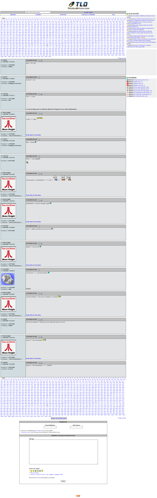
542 (84, 37)
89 (85, 19)
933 (26, 53)
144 (119, 21)
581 (77, 39)
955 (93, 53)
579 (71, 39)
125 (62, 21)
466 (102, 34)
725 (17, 45)
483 (29, 35)
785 (74, 47)
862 (59, 50)
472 (120, 34)
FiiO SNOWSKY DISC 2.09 (140, 96)
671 (102, 42)
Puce (43, 474)
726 (20, 45)
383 (99, 31)
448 (47, 34)
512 (117, 35)
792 (96, 47)
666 (87, 42)
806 (14, 48)
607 (32, 40)
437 (14, 34)
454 (65, 34)
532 (53, 37)
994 (87, 55)
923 (120, 51)
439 (20, 34)
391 (123, 31)
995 (90, 55)
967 (5, 55)
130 (77, 21)
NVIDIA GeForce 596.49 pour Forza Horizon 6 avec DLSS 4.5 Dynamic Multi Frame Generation (141, 39)
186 (123, 23)
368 (53, 31)
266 (117, 26)
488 (44, 35)
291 (68, 27)
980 (44, 55)
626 (90, 40)
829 (84, 48)
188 (5, 24)
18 (41, 18)
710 (96, 43)
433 (2, 34)
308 (120, 27)
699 (62, 43)
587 (96, 39)
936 (35, 53)
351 (2, 31)
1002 (112, 55)
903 (59, 51)
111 (20, 21)
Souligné (56, 474)
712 (102, 43)
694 (47, 43)
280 (35, 27)
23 (53, 18)
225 (117, 24)
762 (5, 47)
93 (95, 19)
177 (96, 23)
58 (11, 19)
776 (47, 47)
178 (99, 23)
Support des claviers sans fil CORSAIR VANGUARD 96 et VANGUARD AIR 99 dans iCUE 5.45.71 (139, 33)
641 (11, 42)
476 (8, 35)
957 (99, 53)
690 (35, 43)
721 (5, 45)
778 (53, 47)
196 (29, 24)
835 (102, 48)
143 (116, 21)
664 (81, 42)
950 (77, 53)
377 (81, 31)
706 (84, 43)
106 (5, 21)
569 (41, 39)
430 (117, 32)
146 (2, 23)
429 (114, 32)
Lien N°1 (33, 474)
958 (102, 53)
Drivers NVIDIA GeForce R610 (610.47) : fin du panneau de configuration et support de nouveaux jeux (141, 19)
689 (32, 43)
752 (99, 45)
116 (34, 21)
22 (51, 18)
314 (14, 29)
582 (81, 39)
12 (27, 18)
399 (23, 32)
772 (35, 47)
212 (77, 24)
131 (80, 21)
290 (65, 27)
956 (96, 53)
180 (105, 23)
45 (106, 18)
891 (23, 51)
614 (53, 40)
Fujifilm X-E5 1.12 (138, 81)
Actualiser (38, 14)
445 (38, 34)
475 (5, 35)
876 (102, 50)
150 (14, 23)
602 (17, 40)
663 (77, 42)
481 (23, 35)
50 (118, 18)
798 (114, 47)
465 (99, 34)
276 (23, 27)
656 (56, 42)
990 (74, 55)
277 (26, 27)
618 (65, 40)
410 (56, 32)
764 (11, 47)
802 (2, 48)
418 (80, 32)
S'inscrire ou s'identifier (88, 14)
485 (35, 35)
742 (68, 45)
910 (81, 51)
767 (20, 47)
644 (20, 42)
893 (29, 51)
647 (29, 42)
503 (90, 35)
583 (84, 39)
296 (84, 27)
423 (96, 32)
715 (111, 43)
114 (29, 21)
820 (56, 48)
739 (59, 45)
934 (29, 53)
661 (71, 42)
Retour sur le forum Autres (58, 418)
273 (14, 27)
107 (8, 21)
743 (71, 45)
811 (29, 48)
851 (26, 50)
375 (74, 31)
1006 (2, 56)
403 (35, 32)
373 (68, 31)
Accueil (86, 12)
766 (17, 47)
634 (114, 40)
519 (14, 37)
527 (38, 37)
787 (81, 47)
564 (26, 39)
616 (59, 40)
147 (5, 23)
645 (23, 42)
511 (114, 35)
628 (96, 40)
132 (83, 21)
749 (90, 45)
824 (68, 48)
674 (111, 42)
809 (23, 48)
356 (17, 31)
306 (114, 27)
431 (120, 32)
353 (8, 31)
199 (38, 24)
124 (59, 21)
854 (35, 50)
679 (2, 43)
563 (23, 39)
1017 (42, 56)
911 (83, 51)
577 (65, 39)
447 (44, 34)
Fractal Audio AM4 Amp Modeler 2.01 (142, 90)
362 (35, 31)
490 (50, 35)
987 (65, 55)
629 (99, 40)
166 (62, 23)
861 (56, 50)
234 (20, 26)
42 (99, 18)
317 (23, 29)
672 (105, 42)
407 (47, 32)
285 (50, 27)
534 (59, 37)
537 (68, 37)
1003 (116, 55)
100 (112, 19)
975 (29, 55)
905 (65, 51)
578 (68, 39)
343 (102, 29)
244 (50, 26)
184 (117, 23)
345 (108, 29)
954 (90, 53)
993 (84, 55)
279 (32, 27)
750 (93, 45)
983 (53, 55)
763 (8, 47)
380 (90, 31)
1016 (38, 56)
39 (91, 18)
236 (26, 26)
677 (120, 42)
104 (124, 19)
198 (35, 24)
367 (50, 31)
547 (99, 37)
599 (8, 40)
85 (76, 19)
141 (110, 21)
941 (50, 53)
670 (99, 42)
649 (35, 42)
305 (111, 27)
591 (108, 39)
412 (62, 32)
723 (11, 45)
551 (111, 37)
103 (121, 19)
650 (38, 42)
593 (114, 39)
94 (97, 19)
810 (26, 48)
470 (114, 34)
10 (22, 18)
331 (65, 29)
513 (120, 35)
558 (8, 39)
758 (117, 45)
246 (56, 26)
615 (56, 40)
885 (5, 51)
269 (2, 27)
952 (84, 53)
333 (71, 29)
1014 (31, 56)
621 (74, 40)
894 (32, 51)
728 (26, 45)
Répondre (13, 14)
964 (120, 53)
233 (17, 26)
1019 (49, 56)
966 (2, 55)
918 (105, 51)
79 (61, 19)
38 (89, 18)
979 (41, 55)
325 (47, 29)
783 (68, 47)
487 (41, 35)
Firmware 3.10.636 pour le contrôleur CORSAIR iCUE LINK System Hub (139, 46)
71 (42, 19)
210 (71, 24)
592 (111, 39)
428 (111, 32)
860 (53, 50)
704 (77, 43)
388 (114, 31)
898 (44, 51)
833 (96, 48)
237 (29, 26)
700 (65, 43)
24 (56, 18)
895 (35, 51)
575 (59, 39)
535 (62, 37)
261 (102, 26)
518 (11, 37)
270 (5, 27)
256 (87, 26)
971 (17, 55)
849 (20, 50)
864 (65, 50)
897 (41, 51)
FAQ (113, 14)
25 (58, 18)
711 (99, 43)
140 (107, 21)
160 (44, 23)
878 (108, 50)
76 (54, 19)
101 (115, 19)
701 (68, 43)
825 (71, 48)
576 (62, 39)
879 (111, 50)
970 (14, 55)
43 (101, 18)
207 (62, 24)
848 (17, 50)
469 (111, 34)
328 (56, 29)
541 (81, 37)
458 (77, 34)
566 (32, 39)
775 (44, 47)
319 (29, 29)
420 (87, 32)
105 (2, 21)
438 (17, 34)
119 (43, 21)
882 (120, 50)
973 (23, 55)
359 (26, 31)
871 (87, 50)
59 (14, 19)
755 (108, 45)
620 (71, 40)
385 (105, 31)
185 (120, 23)
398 (20, 32)
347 (114, 29)
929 (14, 53)
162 (50, 23)
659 (65, 42)
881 (117, 50)
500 (81, 35)
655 (53, 42)
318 (26, 29)
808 (20, 48)
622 (77, 40)
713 (105, 43)
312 (8, 29)
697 (56, 43)
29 (68, 18)
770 (29, 47)
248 (62, 26)
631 (105, 40)
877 (105, 50)
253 (77, 26)
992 (81, 55)
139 (104, 21)
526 (35, 37)
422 (93, 32)
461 (87, 34)
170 (74, 23)
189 (8, 24)
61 (18, 19)
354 (11, 31)
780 (59, 47)
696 (53, 43)
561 (17, 39)
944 (59, 53)
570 (44, 39)
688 (29, 43)
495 (65, 35)
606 (29, 40)
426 (105, 32)
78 (59, 19)
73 (47, 19)
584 (87, 39)
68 (35, 19)
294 (77, 27)
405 (41, 32)
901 (53, 51)
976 (32, 55)
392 (2, 32)
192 (17, 24)
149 (11, 23)
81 (66, 19)
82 (68, 19)
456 (71, 34)
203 (50, 24)
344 (105, 29)
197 (32, 24)
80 (64, 19)
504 (93, 35)
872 (90, 50)
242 (44, 26)
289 (62, 27)
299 (93, 27)
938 (41, 53)
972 (20, 55)
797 (111, 47)
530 (47, 37)
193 (20, 24)
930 (17, 53)
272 (11, 27)
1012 (24, 56)
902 (56, 51)
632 (108, 40)
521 (20, 37)
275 (20, 27)
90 (88, 19)
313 (11, 29)
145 (123, 21)
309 (123, 27)
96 (102, 19)
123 (56, 21)
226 (120, 24)
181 (108, 23)
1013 (27, 56)
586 (93, 39)
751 (96, 45)
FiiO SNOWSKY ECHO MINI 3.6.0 (142, 94)
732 (38, 45)
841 (120, 48)
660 (68, 42)
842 (123, 48)
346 (111, 29)
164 (56, 23)
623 (80, 40)
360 (29, 31)
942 (53, 53)
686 (23, 43)
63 (23, 19)
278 (29, 27)
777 (50, 47)
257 (90, 26)
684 (17, 43)
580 (74, 39)
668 (93, 42)
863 (62, 50)
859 (50, 50)
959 (105, 53)
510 (111, 35)
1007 (5, 56)
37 (87, 18)
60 (16, 19)
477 (11, 35)
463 (93, 34)
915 (96, 51)
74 (49, 19)
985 (59, 55)
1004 (120, 55)
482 (26, 35)
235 (23, 26)
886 (8, 51)
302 (102, 27)
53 (125, 18)
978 (38, 55)
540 (77, 37)
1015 (35, 56)
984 (56, 55)
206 (59, 24)
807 (17, 48)
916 (99, 51)
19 (44, 18)
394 (8, 32)
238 (32, 26)
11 (25, 18)
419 (84, 32)
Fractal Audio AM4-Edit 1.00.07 (141, 87)
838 (111, 48)
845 (8, 50)
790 (90, 47)
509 (108, 35)
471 (117, 34)
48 (113, 18)
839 (114, 48)
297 (87, 27)
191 (14, 24)
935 (32, 53)
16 (37, 18)
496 (68, 35)
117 (37, 21)
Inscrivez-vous (25, 432)
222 (108, 24)
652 (44, 42)
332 (68, 29)
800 (120, 47)
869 (81, 50)
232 (14, 26)
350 (123, 29)
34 (80, 18)
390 (120, 31)
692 (41, 43)
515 (2, 37)
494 (62, 35)
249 (65, 26)
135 (92, 21)
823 (65, 48)
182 (111, 23)
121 (50, 21)
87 (80, 19)
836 (105, 48)
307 (117, 27)
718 (120, 43)
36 (84, 18)
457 (74, 34)
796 (108, 47)
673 (108, 42)
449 (50, 34)
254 (81, 26)
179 (102, 23)
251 (71, 26)
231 (11, 26)
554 (120, 37)
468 (108, 34)
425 (102, 32)
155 (29, 23)
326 (50, 29)
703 (74, 43)
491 (53, 35)
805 (11, 48)
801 (123, 47)
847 (14, 50)
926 (5, 53)
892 (26, 51)
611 (44, 40)
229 (5, 26)
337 (84, 29)
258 (93, 26)
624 (84, 40)
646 (26, 42)
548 (102, 37)
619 (68, 40)
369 (56, 31)
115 (32, 21)
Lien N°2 (39, 474)
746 (81, 45)
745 (77, 45)
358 (23, 31)
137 (98, 21)
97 (104, 19)
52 (122, 18)
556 (2, 39)
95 (99, 19)
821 (59, 48)
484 (32, 35)
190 (11, 24)
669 (96, 42)
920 (111, 51)
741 (65, 45)
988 (68, 55)
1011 (20, 56)
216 (90, 24)
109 (14, 21)
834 (99, 48)
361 (32, 31)
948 (71, 53)
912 (87, 51)
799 (117, 47)
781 (62, 47)
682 (11, 43)
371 (62, 31)
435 (8, 34)
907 (71, 51)
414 (68, 32)
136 (95, 21)
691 (38, 43)
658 (62, 42)
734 (44, 45)
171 (77, 23)
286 (53, 27)
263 (108, 26)
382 (96, 31)
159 (41, 23)
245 (53, 26)
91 (90, 19)
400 (26, 32)
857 (44, 50)
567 (35, 39)
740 (62, 45)
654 (50, 42)
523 (26, 37)
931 (20, 53)
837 (108, 48)
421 (90, 32)
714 (108, 43)
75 (52, 19)
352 (5, 31)
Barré (61, 474)
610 (41, 40)
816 (44, 48)
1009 (13, 56)
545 (93, 37)
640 (8, 42)
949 (74, 53)
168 (68, 23)
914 (93, 51)
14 (32, 18)
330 (62, 29)
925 (2, 53)
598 (5, 40)
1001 (109, 55)
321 (35, 29)
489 (47, 35)
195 (26, 24)
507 (102, 35)
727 (23, 45)
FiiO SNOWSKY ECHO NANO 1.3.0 (142, 92)
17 (39, 18)
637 (123, 40)
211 (74, 24)
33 (77, 18)
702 (71, 43)
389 (117, 31)
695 (50, 43)
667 (90, 42)
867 (74, 50)
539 (74, 37)
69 (37, 19)
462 (90, 34)
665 (84, 42)
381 (93, 31)
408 (50, 32)
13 (29, 18)
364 (41, 31)
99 (109, 19)
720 (2, 45)
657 (59, 42)
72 (45, 19)
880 (114, 50)
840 (117, 48)
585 (90, 39)
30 (70, 18)
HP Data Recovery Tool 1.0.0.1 (140, 80)
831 (90, 48)
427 (108, 32)
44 (103, 18)
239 (35, 26)
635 (117, 40)
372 (65, 31)
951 (81, 53)
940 (47, 53)
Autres (91, 12)
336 (80, 29)
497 (71, 35)
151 (17, 23)
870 (84, 50)
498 (74, 35)
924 (123, 51)
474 (2, 35)
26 (60, 18)
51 (120, 18)
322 (38, 29)
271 (8, 27)
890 (20, 51)
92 (92, 19)
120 (47, 21)
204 (53, 24)
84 (73, 19)
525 (32, 37)
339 (90, 29)
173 (84, 23)
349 (120, 29)
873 (93, 50)
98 (107, 19)
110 (17, 21)
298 (90, 27)
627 (93, 40)
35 (82, 18)
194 (23, 24)
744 (74, 45)
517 (8, 37)
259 (96, 26)
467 (105, 34)
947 (68, 53)
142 (113, 21)
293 (74, 27)
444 (35, 34)
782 (65, 47)
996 (93, 55)
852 (29, 50)
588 (99, 39)
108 (11, 21)
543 (87, 37)
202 (47, 24)
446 (41, 34)
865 (68, 50)
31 (72, 18)
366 (47, 31)
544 (90, 37)
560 (14, 39)
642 (14, 42)
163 (53, 23)
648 (32, 42)
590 (105, 39)
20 (46, 18)
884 (2, 51)
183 (114, 23)
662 (74, 42)
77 (56, 19)
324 (44, 29)
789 (87, 47)
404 (38, 32)
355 (14, 31)
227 (123, 24)
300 (96, 27)
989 (71, 55)
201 (44, 24)
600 (11, 40)
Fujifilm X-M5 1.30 (138, 83)
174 (87, 23)
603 (20, 40)
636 (120, 40)
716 (114, 43)
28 (65, 18)
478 (14, 35)
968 (8, 55)
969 (11, 55)
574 (56, 39)
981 (47, 55)
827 (77, 48)
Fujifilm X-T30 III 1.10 (139, 85)
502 (87, 35)
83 (71, 19)
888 (14, 51)
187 (2, 24)
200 (41, 24)
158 (38, 23)
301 (99, 27)
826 (74, 48)
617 (62, 40)
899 (47, 51)
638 (2, 42)
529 (44, 37)
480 (20, 35)
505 (96, 35)
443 (32, 34)
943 (56, 53)
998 (99, 55)
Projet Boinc (29, 135)
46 (108, 18)
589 (102, 39)
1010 (16, 56)
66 (30, 19)
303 (105, 27)
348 (117, 29)
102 (118, 19)
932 (23, 53)
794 (102, 47)
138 (101, 21)
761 (2, 47)
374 (71, 31)
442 (29, 34)
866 (71, 50)
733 (41, 45)
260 (99, 26)
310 (2, 29)
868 (77, 50)
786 (77, 47)
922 (117, 51)
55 (4, 19)
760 (123, 45)
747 (84, 45)
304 (108, 27)
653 (47, 42)
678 (123, 42)
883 (123, 50)
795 (105, 47)
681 (8, 43)
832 (93, 48)
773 (38, 47)
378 (84, 31)
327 (53, 29)
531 (50, 37)
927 (8, 53)
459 (81, 34)
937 (38, 53)
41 (96, 18)
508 (105, 35)
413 (65, 32)
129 (74, 21)
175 (90, 23)
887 (11, 51)
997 (96, 55)
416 (74, 32)
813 (35, 48)
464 (96, 34)
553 (117, 37)
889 (17, 51)
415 (71, 32)
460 (84, 34)
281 (38, 27)
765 (14, 47)
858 (47, 50)
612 (47, 40)
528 (41, 37)
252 (74, 26)
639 (5, 42)
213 (80, 24)
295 (81, 27)
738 (56, 45)
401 (29, 32)
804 (8, 48)
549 (105, 37)
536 (65, 37)
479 (17, 35)
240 (38, 26)
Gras (47, 474)
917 (102, 51)
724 (14, 45)
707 (87, 43)
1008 (9, 56)
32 (75, 18)
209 (68, 24)
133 (86, 21)
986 (62, 55)
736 (50, 45)
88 (83, 19)
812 (32, 48)
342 (99, 29)
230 (8, 26)
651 (41, 42)
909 (77, 51)
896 (38, 51)
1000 (105, 55)
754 (105, 45)
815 (41, 48)
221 (105, 24)
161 (47, 23)
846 (11, 50)
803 (5, 48)
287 (56, 27)
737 (53, 45)
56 (6, 19)
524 (29, 37)
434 (5, 34)
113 (26, 21)
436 (11, 34)
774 (41, 47)
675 (114, 42)
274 (17, 27)
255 (84, 26)
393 (5, 32)
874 (96, 50)
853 (32, 50)
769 (26, 47)
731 (35, 45)
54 (2, 19)
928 (11, 53)
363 (38, 31)
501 (84, 35)
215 (87, 24)
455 (68, 34)
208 (65, 24)
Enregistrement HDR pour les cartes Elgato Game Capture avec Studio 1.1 (140, 36)
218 (96, 24)
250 (68, 26)
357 (20, 31)
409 (53, 32)
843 (2, 50)
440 (23, 34)
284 (47, 27)
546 (96, 37)
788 (84, 47)
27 (63, 18)
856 (41, 50)
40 (94, 18)
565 (29, 39)
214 (84, 24)
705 (81, 43)
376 (77, 31)
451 (56, 34)
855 (38, 50)
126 (65, 21)
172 (81, 23)
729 (29, 45)
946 (65, 53)
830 (87, 48)
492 (56, 35)
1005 (123, 55)
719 (123, 43)
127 (68, 21)
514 (123, 35)
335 (77, 29)
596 (123, 39)
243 (47, 26)
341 (96, 29)
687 (26, 43)
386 (108, 31)
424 (99, 32)
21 (48, 18)
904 (62, 51)
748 (87, 45)
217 (93, 24)
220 (102, 24)
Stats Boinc (38, 135)
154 (26, 23)
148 (8, 23)
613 (50, 40)
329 (59, 29)
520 (17, 37)
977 (35, 55)
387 (111, 31)
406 (44, 32)
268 (123, 26)
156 (32, 23)
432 (123, 32)
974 (26, 55)
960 (108, 53)
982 (50, 55)
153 (23, 23)
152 (20, 23)
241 (41, 26)
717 (117, 43)
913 (90, 51)
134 (89, 21)
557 (5, 39)
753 (102, 45)
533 (56, 37)
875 (99, 50)
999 (102, 55)
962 (114, 53)
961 (111, 53)
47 (111, 18)
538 (71, 37)
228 (2, 26)
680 (5, 43)
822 (62, 48)
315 (17, 29)
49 (115, 18)
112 (23, 21)
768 (23, 47)
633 (111, 40)
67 (33, 19)
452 (59, 34)
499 (77, 35)
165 (59, 23)
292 (71, 27)
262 (105, 26)
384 (102, 31)
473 (123, 34)
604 (23, 40)
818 (50, 48)
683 (14, 43)
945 (62, 53)
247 (59, 26)
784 (71, 47)
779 (56, 47)
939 (44, 53)
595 (120, 39)
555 (123, 37)
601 (14, 40)
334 (74, 29)
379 (87, 31)
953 (87, 53)
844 (5, 50)
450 (53, 34)
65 (28, 19)
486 (38, 35)
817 (47, 48)
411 (59, 32)
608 (35, 40)
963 (117, 53)
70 (40, 19)
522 (23, 37)
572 (50, 39)
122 (53, 21)
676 (117, 42)
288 (59, 27)
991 (77, 55)
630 (102, 40)
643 (17, 42)
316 (20, 29)
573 (53, 39)
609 (38, 40)
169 (71, 23)
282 (41, 27)
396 (14, 32)
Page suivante (122, 58)
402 (32, 32)
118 (40, 21)
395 (11, 32)
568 (38, 39)
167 (65, 23)
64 (25, 19)
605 (26, 40)
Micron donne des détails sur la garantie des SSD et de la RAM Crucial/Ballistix (140, 29)
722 (8, 45)
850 (23, 50)
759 (120, 45)
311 (4, 29)
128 (71, 21)
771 (32, 47)
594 (117, 39)
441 (26, 34)
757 (114, 45)
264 (111, 26)
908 (74, 51)
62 (21, 19)
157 (35, 23)
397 (17, 32)
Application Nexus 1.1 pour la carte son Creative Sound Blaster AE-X (139, 22)
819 (53, 48)
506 (99, 35)
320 (32, 29)
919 (108, 51)
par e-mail (37, 430)
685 (20, 43)
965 (123, 53)
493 (59, 35)
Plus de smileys (35, 473)
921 (114, 51)
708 (90, 43)
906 (68, 51)
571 (47, 39)
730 (32, 45)
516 (5, 37)
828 (80, 48)
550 (108, 37)
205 (56, 24)
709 (93, 43)
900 (50, 51)
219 (99, 24)
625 (87, 40)
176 (93, 23)
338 (87, 29)
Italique (51, 474)
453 (62, 34)
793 (99, 47)
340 (93, 29)
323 (41, 29)
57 (9, 19)
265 (114, 26)
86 (78, 19)
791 (93, 47)
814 (38, 48)
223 (111, 24)
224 (114, 24)
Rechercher (63, 14)
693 (44, 43)
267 (120, 26)
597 (2, 40)
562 (20, 39)
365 (44, 31)
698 (59, 43)
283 (44, 27)
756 (111, 45)
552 (114, 37)
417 (77, 32)
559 (11, 39)
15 (34, 18)
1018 (46, 56)
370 (59, 31)
